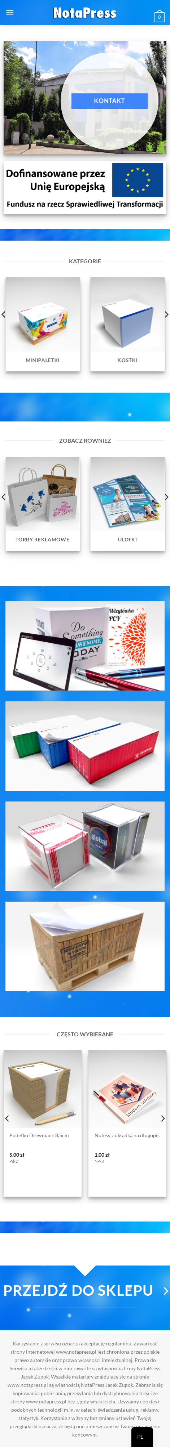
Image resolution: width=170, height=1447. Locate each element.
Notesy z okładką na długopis (127, 1135)
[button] (9, 12)
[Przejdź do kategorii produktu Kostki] (128, 324)
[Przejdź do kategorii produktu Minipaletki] (42, 324)
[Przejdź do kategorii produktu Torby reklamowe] (42, 504)
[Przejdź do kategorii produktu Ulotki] (128, 504)
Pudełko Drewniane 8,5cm (39, 1135)
